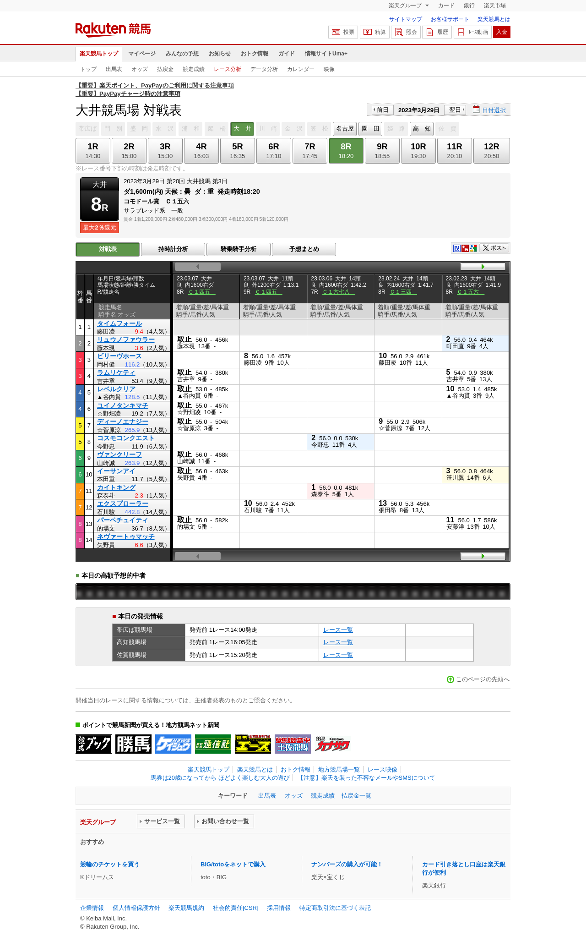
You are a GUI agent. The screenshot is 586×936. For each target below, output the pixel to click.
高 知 (422, 128)
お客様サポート (450, 19)
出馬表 (114, 69)
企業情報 (92, 907)
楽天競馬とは (493, 19)
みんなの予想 (182, 53)
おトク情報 (254, 53)
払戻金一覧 (356, 795)
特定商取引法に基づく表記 (335, 907)
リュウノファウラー (126, 339)
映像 (329, 69)
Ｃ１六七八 (338, 292)
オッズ (139, 69)
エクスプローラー (122, 503)
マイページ (142, 53)
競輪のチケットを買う (110, 864)
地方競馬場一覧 (339, 769)
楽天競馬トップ (99, 53)
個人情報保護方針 (136, 907)
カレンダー (301, 69)
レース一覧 (338, 629)
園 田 (371, 128)
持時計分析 (173, 249)
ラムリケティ (116, 372)
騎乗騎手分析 (238, 249)
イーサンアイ (116, 471)
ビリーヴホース (119, 356)
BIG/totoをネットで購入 (233, 864)
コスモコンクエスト (126, 438)
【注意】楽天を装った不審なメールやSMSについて (366, 777)
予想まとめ (304, 249)
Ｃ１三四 (403, 292)
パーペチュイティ (122, 520)
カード (446, 5)
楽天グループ (406, 5)
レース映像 (382, 769)
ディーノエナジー (122, 421)
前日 (383, 109)
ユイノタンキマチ (122, 405)
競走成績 (194, 69)
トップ (88, 69)
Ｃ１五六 (470, 292)
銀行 (469, 5)
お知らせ (220, 53)
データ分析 (264, 69)
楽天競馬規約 (186, 907)
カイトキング (116, 487)
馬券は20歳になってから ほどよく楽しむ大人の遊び (220, 777)
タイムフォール (119, 323)
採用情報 (279, 907)
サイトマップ (405, 19)
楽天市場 (495, 5)
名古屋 (345, 128)
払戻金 (165, 69)
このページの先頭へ (483, 679)
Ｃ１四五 (202, 292)
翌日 (455, 109)
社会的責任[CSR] (236, 907)
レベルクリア (116, 389)
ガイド (286, 53)
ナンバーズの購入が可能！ (347, 864)
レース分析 (227, 69)
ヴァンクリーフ (119, 454)
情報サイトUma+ (326, 53)
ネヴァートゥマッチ (126, 536)
